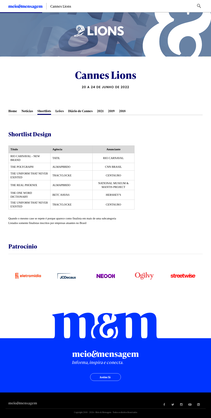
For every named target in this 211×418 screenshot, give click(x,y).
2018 (122, 111)
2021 (100, 111)
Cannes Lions (60, 6)
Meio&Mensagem (25, 7)
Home (12, 111)
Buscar (199, 6)
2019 (111, 111)
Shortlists (44, 111)
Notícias (27, 111)
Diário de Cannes (80, 111)
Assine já (105, 377)
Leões (59, 111)
